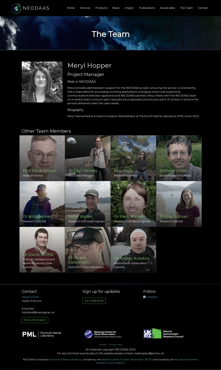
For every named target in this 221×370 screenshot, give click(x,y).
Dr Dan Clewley (82, 170)
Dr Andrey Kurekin (131, 258)
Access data (167, 7)
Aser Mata (123, 170)
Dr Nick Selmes (37, 216)
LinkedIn (150, 297)
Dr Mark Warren (129, 216)
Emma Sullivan (174, 216)
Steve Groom (30, 297)
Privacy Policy (115, 344)
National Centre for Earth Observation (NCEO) (127, 359)
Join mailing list (94, 300)
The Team (186, 7)
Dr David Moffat (38, 254)
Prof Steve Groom (39, 170)
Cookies (102, 344)
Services (85, 7)
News (116, 7)
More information (35, 320)
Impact (129, 7)
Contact (203, 7)
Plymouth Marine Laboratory (65, 359)
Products (101, 7)
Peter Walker (80, 216)
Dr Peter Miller (173, 170)
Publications (147, 7)
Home (71, 7)
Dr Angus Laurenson (78, 259)
